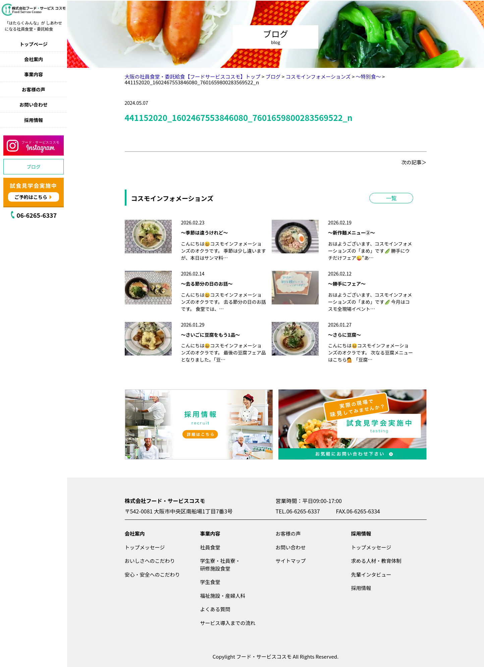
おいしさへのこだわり (150, 560)
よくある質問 (215, 609)
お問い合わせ (33, 104)
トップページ (33, 44)
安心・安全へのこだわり (152, 574)
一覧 (391, 198)
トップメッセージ (145, 547)
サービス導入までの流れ (228, 622)
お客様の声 (33, 89)
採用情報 (33, 120)
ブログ (33, 166)
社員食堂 (210, 547)
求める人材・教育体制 (376, 560)
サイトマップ (291, 560)
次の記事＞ (413, 162)
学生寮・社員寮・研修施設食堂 (220, 564)
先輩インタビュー (371, 574)
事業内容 (33, 74)
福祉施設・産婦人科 (223, 595)
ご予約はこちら (30, 197)
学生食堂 (210, 581)
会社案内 (33, 59)
